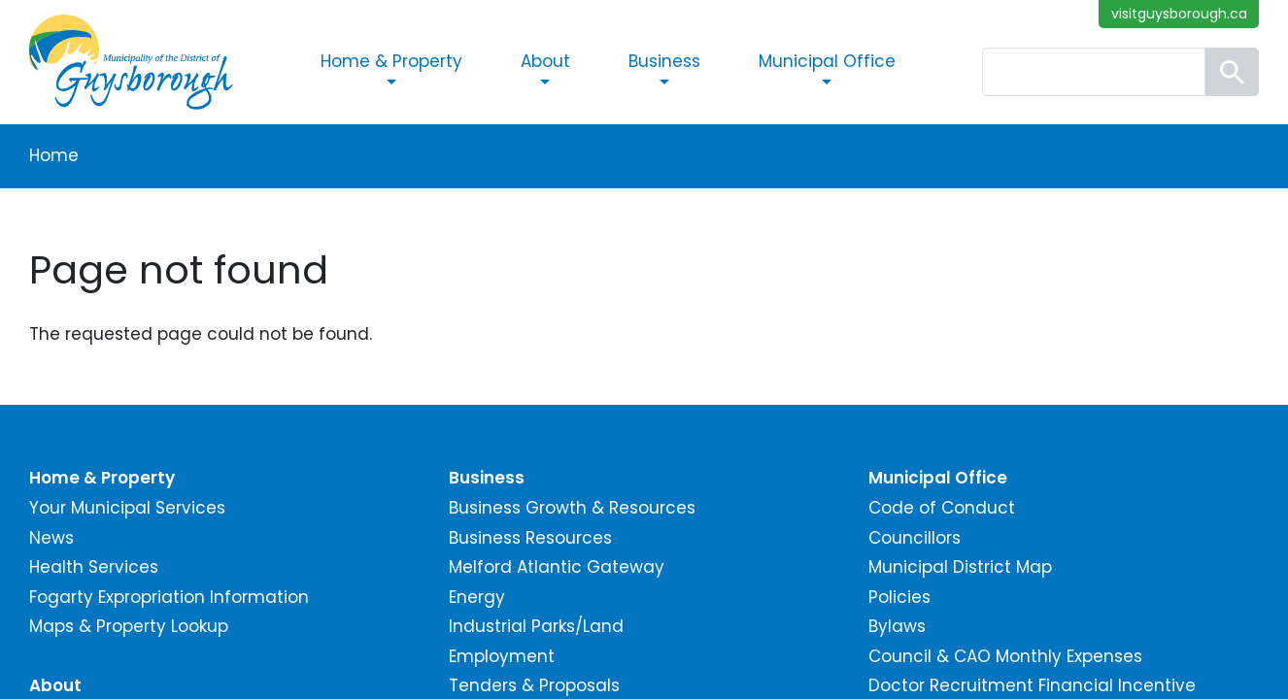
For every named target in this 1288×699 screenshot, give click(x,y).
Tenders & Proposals (534, 685)
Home (54, 155)
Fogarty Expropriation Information (169, 597)
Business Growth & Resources (572, 507)
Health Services (93, 567)
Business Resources (530, 537)
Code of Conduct (941, 507)
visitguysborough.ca (1179, 13)
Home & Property (391, 61)
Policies (899, 597)
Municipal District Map (960, 567)
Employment (502, 656)
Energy (477, 597)
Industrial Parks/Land (536, 626)
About (545, 61)
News (51, 537)
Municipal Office (827, 61)
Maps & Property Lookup (128, 626)
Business (664, 61)
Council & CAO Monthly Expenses (1005, 656)
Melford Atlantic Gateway (556, 567)
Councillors (914, 537)
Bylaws (897, 626)
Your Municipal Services (127, 507)
